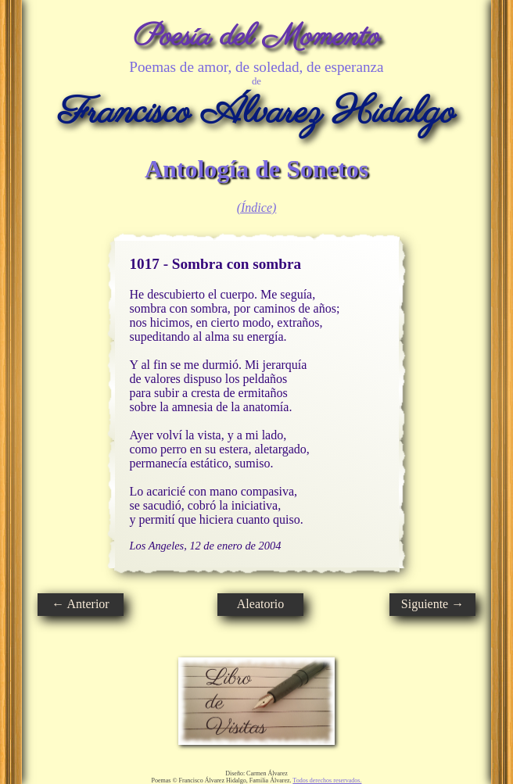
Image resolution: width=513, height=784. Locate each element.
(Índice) (257, 207)
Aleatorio (260, 603)
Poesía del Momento (257, 37)
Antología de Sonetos (256, 169)
